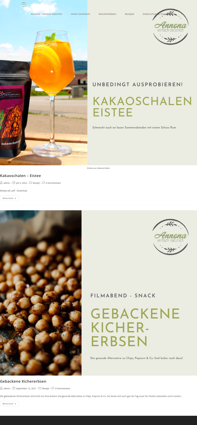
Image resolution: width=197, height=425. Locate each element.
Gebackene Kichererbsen (23, 381)
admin (7, 182)
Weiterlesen (11, 199)
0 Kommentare (53, 182)
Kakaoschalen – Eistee (20, 175)
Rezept (36, 182)
